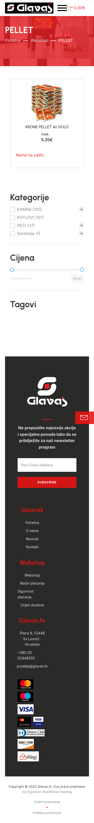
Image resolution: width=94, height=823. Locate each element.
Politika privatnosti (47, 813)
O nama (32, 530)
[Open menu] (62, 8)
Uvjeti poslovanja (47, 802)
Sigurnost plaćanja (25, 594)
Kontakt (32, 547)
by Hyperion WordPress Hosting (46, 792)
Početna (13, 40)
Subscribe (47, 482)
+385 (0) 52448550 (26, 655)
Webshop (39, 40)
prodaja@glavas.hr (32, 666)
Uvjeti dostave (32, 605)
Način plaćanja (32, 583)
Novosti (32, 539)
